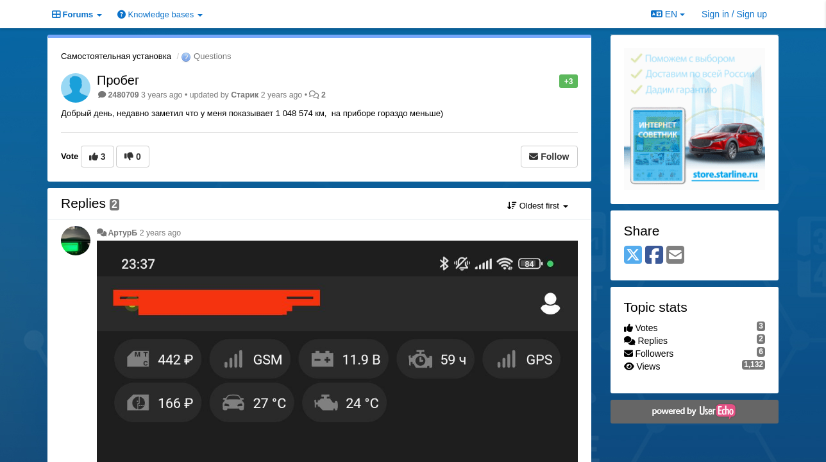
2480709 (123, 94)
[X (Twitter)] (633, 255)
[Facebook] (654, 255)
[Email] (675, 255)
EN (668, 14)
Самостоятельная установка (116, 56)
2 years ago (160, 232)
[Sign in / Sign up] (734, 14)
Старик (244, 94)
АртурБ (122, 232)
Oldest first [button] (537, 205)
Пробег (118, 80)
